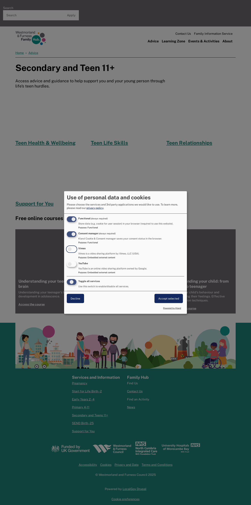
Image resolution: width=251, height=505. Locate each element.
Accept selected (168, 298)
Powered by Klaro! (172, 308)
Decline (75, 298)
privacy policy (94, 208)
